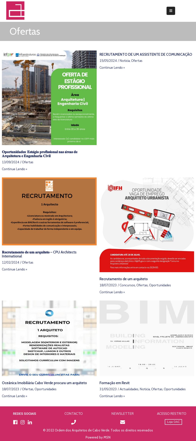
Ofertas (27, 162)
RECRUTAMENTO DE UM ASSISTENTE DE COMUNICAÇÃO (146, 54)
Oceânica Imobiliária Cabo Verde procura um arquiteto (44, 383)
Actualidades (129, 389)
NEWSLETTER (122, 414)
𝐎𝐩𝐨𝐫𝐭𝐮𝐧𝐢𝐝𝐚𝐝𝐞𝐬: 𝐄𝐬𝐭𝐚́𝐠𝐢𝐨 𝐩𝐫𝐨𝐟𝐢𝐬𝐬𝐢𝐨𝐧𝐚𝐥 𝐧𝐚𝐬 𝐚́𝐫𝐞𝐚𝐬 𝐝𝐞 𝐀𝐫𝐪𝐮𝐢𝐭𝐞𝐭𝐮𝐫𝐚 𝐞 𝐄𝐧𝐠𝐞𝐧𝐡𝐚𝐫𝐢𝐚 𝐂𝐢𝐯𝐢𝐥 (39, 154)
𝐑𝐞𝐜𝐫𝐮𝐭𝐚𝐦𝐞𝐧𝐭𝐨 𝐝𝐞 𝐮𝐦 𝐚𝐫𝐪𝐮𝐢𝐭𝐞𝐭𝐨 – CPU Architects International (39, 254)
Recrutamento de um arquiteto (124, 279)
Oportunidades (160, 285)
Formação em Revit (115, 383)
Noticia (125, 61)
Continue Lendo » (14, 169)
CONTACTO (74, 414)
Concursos (127, 285)
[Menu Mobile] (171, 11)
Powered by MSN (98, 437)
